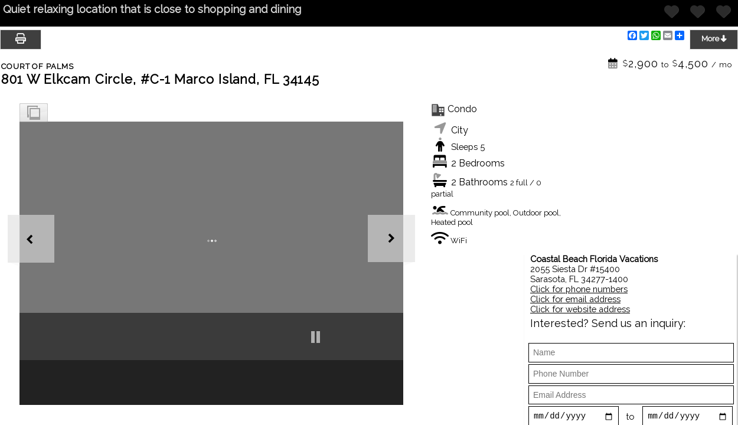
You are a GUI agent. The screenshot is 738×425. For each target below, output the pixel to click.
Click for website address (580, 309)
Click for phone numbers (579, 289)
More (714, 38)
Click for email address (575, 299)
